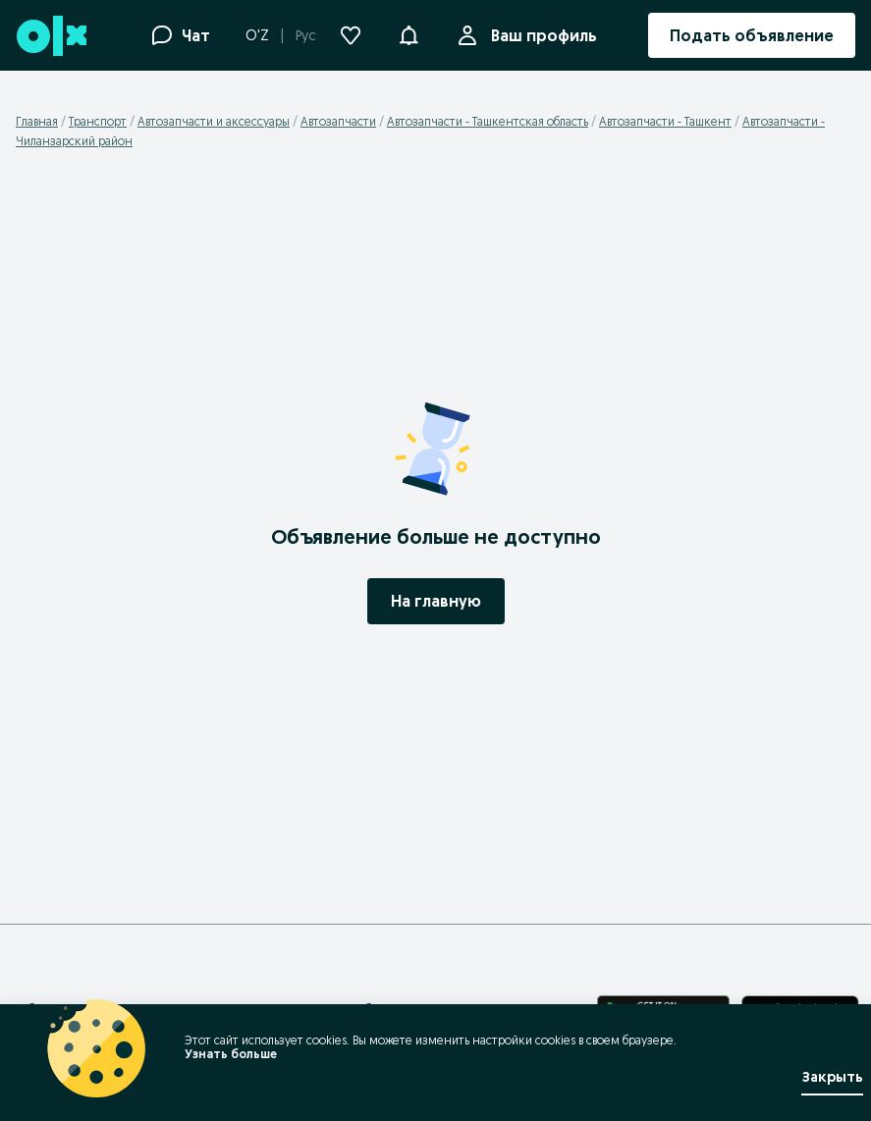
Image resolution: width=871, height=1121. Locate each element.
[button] (408, 33)
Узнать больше (231, 1053)
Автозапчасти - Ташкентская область (487, 121)
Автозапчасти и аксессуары (213, 121)
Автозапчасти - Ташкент (665, 121)
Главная (37, 121)
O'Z (257, 35)
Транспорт (98, 121)
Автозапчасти (338, 121)
